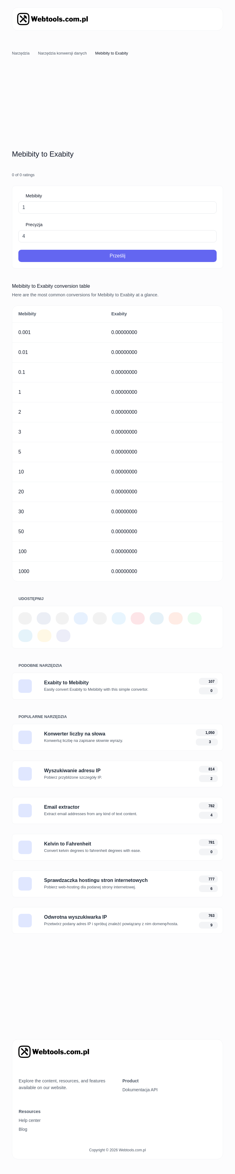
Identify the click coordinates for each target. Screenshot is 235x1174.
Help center (30, 1120)
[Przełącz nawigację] (210, 19)
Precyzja (33, 224)
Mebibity (33, 195)
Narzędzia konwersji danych (62, 53)
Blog (23, 1129)
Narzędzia (21, 53)
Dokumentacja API (140, 1089)
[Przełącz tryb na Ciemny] (32, 1069)
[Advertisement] (117, 104)
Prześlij (117, 255)
